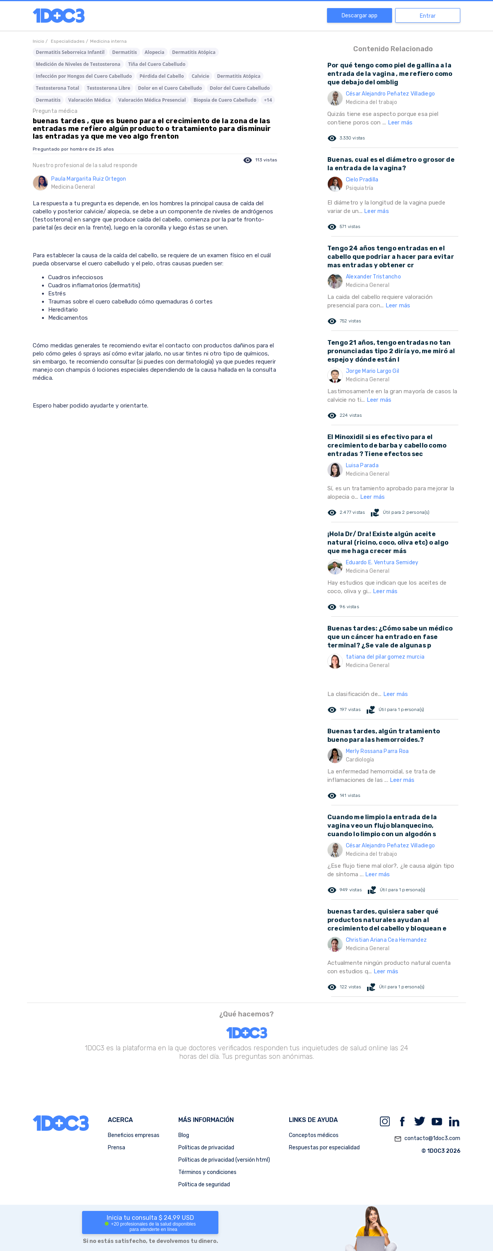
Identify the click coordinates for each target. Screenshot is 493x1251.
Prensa (116, 1147)
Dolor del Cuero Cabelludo (240, 88)
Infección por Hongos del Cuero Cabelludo (84, 76)
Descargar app (359, 15)
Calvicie (200, 76)
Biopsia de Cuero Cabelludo (224, 100)
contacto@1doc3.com (427, 1139)
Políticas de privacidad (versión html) (224, 1160)
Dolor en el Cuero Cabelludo (170, 88)
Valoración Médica (89, 100)
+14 (268, 100)
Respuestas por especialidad (324, 1147)
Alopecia (154, 52)
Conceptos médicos (314, 1135)
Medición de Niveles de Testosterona (78, 64)
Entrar (428, 16)
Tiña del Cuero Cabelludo (157, 64)
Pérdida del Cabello (161, 76)
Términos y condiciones (207, 1172)
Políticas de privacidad (206, 1147)
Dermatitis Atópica (194, 52)
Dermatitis (124, 52)
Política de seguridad (204, 1184)
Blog (183, 1135)
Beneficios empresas (133, 1135)
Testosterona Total (57, 88)
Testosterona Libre (109, 88)
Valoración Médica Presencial (152, 100)
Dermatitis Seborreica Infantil (70, 52)
